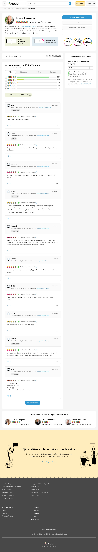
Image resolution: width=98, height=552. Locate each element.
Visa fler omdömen (32, 402)
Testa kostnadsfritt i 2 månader (11, 487)
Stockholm (34, 534)
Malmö (47, 534)
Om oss (4, 510)
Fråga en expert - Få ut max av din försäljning (78, 63)
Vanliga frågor (35, 489)
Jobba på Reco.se (7, 516)
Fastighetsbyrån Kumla (29, 26)
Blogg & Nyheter (7, 489)
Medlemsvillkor (6, 519)
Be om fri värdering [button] (77, 17)
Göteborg (42, 534)
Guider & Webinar (7, 492)
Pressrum (5, 513)
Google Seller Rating (8, 495)
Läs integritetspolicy (86, 83)
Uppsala (53, 534)
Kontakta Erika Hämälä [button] (77, 28)
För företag (80, 3)
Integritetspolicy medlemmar (39, 492)
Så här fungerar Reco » (49, 462)
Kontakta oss (35, 487)
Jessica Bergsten (18, 420)
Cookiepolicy (35, 495)
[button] (77, 22)
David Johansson (49, 420)
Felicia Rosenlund (79, 420)
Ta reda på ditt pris (7, 498)
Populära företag (61, 534)
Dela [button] (77, 33)
